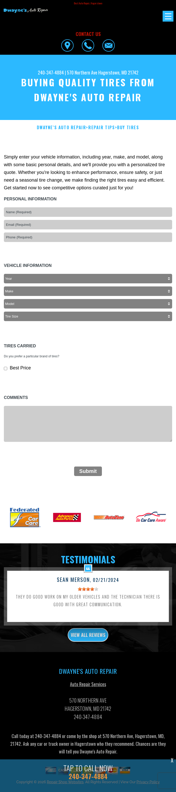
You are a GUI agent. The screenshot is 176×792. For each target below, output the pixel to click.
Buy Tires (128, 127)
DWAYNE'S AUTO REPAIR (61, 127)
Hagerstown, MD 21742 (118, 72)
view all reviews (88, 638)
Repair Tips (101, 127)
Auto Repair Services (88, 687)
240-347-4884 (51, 72)
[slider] (88, 592)
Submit (88, 471)
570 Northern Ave (82, 72)
